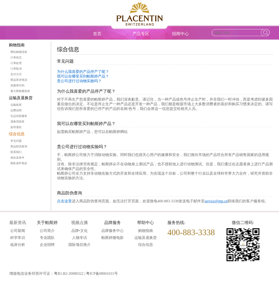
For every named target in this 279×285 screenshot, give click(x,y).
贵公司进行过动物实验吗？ (79, 81)
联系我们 (16, 152)
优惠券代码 (17, 85)
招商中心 (180, 33)
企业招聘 (47, 245)
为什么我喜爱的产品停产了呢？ (83, 72)
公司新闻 (17, 231)
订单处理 (16, 63)
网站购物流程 (18, 52)
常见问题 (16, 140)
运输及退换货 (21, 98)
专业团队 (47, 238)
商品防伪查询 (18, 146)
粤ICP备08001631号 (102, 273)
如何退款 (16, 127)
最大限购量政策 (20, 91)
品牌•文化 (79, 231)
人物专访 (79, 238)
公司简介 (47, 231)
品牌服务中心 (112, 231)
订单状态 (16, 57)
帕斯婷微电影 (112, 238)
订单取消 (16, 68)
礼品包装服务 (18, 116)
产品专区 (141, 33)
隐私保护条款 (18, 163)
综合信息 (17, 134)
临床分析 (17, 245)
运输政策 (16, 104)
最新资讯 (17, 222)
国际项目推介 (79, 245)
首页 (97, 33)
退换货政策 (17, 121)
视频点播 (79, 222)
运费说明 (16, 110)
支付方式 (16, 74)
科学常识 (17, 238)
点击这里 (64, 201)
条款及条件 (17, 157)
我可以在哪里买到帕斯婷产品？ (83, 76)
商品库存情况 (18, 79)
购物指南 (17, 45)
